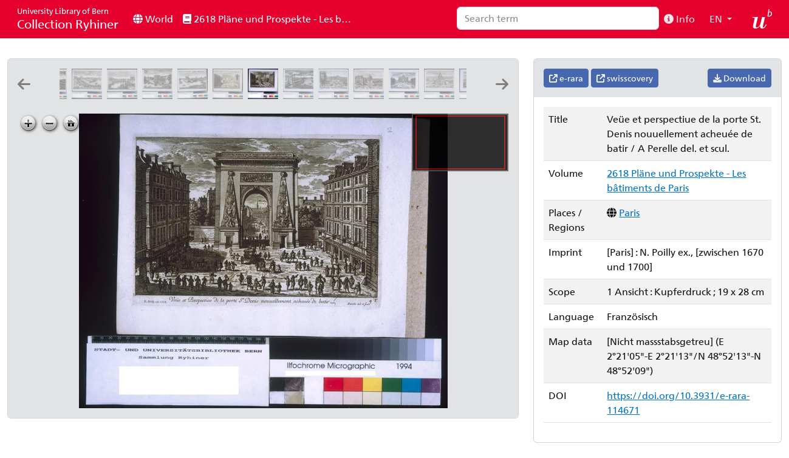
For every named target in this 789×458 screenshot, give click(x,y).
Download (739, 78)
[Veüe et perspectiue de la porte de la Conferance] (300, 95)
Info (679, 18)
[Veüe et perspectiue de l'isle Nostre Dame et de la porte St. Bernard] (89, 95)
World (153, 18)
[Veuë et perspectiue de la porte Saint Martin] (230, 95)
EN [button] (717, 18)
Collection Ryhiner (67, 18)
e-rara (566, 78)
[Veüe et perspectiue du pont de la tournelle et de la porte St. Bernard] (124, 95)
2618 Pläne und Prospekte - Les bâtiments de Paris (271, 18)
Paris (629, 212)
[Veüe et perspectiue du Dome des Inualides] (441, 95)
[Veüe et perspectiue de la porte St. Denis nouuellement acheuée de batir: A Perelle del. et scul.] (265, 95)
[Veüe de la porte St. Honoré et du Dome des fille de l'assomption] (371, 95)
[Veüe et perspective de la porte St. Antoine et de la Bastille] (336, 95)
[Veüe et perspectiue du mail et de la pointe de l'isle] (159, 95)
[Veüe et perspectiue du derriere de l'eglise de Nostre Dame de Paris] (195, 95)
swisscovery (624, 78)
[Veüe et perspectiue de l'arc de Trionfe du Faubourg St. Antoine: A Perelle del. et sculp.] (406, 95)
